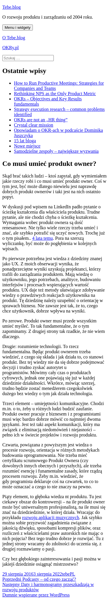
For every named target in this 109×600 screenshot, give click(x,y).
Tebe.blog (11, 7)
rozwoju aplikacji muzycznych (50, 517)
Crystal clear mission (33, 125)
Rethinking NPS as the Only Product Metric (55, 93)
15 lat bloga (25, 140)
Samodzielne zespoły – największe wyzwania (56, 151)
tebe (66, 573)
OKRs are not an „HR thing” (40, 119)
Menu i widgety (18, 27)
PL (72, 573)
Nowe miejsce (27, 145)
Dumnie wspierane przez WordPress (36, 594)
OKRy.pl (10, 47)
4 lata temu (42, 238)
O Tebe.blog (13, 37)
